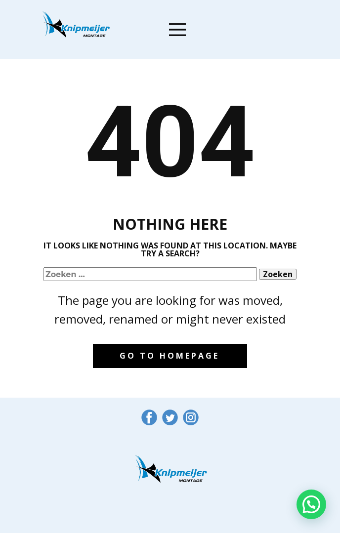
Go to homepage (169, 355)
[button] (311, 504)
